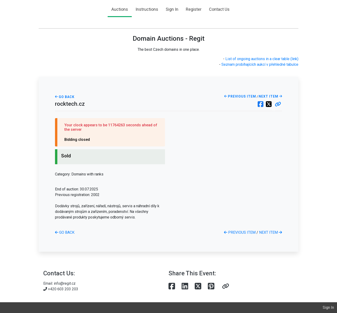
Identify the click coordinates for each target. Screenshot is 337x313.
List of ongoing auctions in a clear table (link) (261, 59)
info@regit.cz (65, 283)
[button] (278, 105)
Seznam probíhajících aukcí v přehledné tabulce (259, 64)
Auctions (119, 9)
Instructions (147, 9)
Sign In (172, 9)
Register (193, 9)
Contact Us (219, 9)
